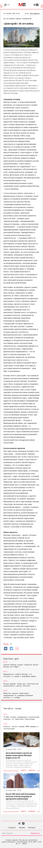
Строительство (26, 19)
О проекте (12, 828)
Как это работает (9, 19)
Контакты (31, 828)
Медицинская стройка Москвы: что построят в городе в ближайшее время (19, 675)
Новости (18, 19)
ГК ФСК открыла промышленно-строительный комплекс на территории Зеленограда (21, 718)
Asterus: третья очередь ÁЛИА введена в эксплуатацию (20, 727)
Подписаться (35, 833)
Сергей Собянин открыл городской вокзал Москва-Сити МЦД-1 (20, 666)
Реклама (22, 828)
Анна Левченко (35, 13)
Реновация (31, 811)
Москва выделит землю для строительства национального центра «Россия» (20, 685)
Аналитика (31, 770)
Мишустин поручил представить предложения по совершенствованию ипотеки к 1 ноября (18, 695)
